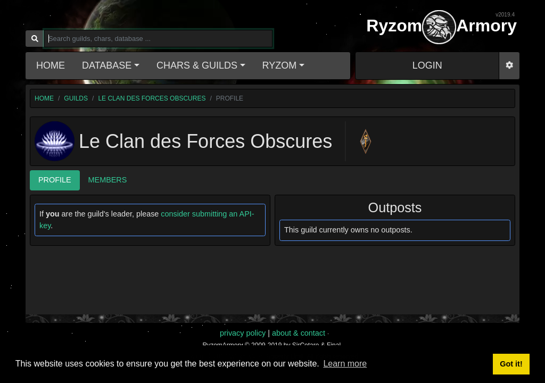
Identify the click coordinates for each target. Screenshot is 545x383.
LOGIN (427, 65)
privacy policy (243, 333)
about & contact (298, 333)
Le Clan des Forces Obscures (151, 98)
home (44, 98)
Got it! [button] (511, 364)
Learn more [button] (345, 363)
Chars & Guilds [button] (196, 65)
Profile (54, 180)
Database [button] (106, 65)
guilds (76, 98)
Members (107, 180)
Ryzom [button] (279, 65)
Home (50, 65)
